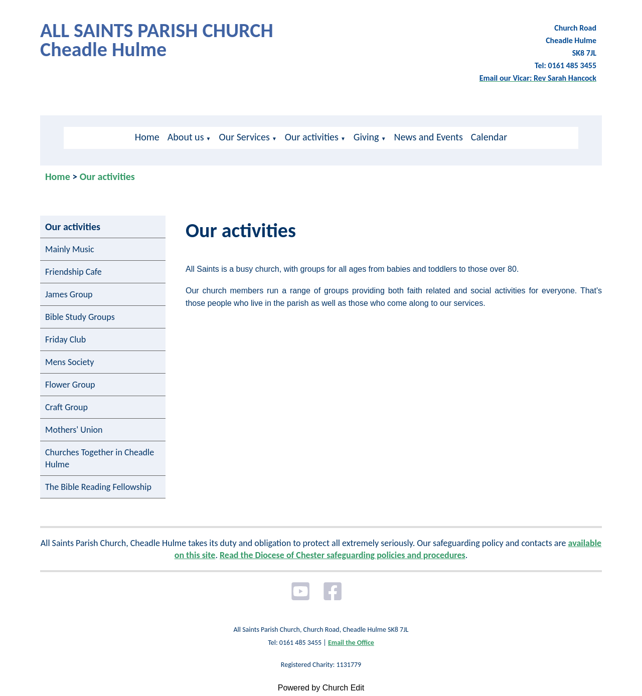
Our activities (312, 137)
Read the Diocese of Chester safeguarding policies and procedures (342, 555)
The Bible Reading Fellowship (98, 486)
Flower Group (70, 384)
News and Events (428, 137)
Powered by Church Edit (321, 687)
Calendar (489, 137)
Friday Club (65, 339)
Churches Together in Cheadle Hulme (99, 458)
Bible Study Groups (80, 316)
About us (186, 137)
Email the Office (351, 642)
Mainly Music (69, 249)
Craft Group (66, 407)
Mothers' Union (73, 429)
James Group (69, 294)
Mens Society (69, 362)
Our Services (244, 137)
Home (147, 137)
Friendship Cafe (73, 271)
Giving (366, 137)
